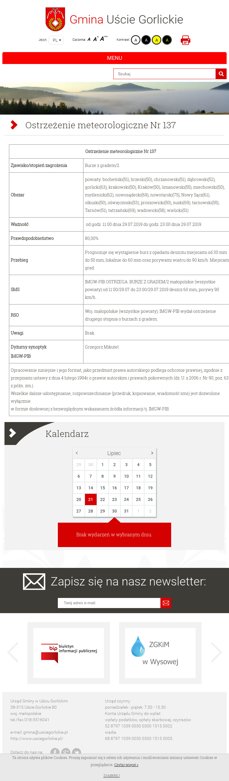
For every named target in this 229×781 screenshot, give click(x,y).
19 (150, 487)
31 (126, 511)
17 (126, 487)
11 (138, 476)
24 (126, 499)
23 (114, 499)
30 (90, 464)
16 (114, 487)
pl (55, 40)
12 (150, 476)
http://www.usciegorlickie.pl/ (36, 738)
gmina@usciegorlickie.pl (45, 732)
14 (90, 487)
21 (90, 499)
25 (138, 499)
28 (90, 511)
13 (78, 487)
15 (102, 487)
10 (126, 476)
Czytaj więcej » (126, 764)
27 (78, 511)
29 (78, 464)
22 (102, 499)
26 (150, 499)
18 (138, 487)
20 (78, 499)
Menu (114, 58)
